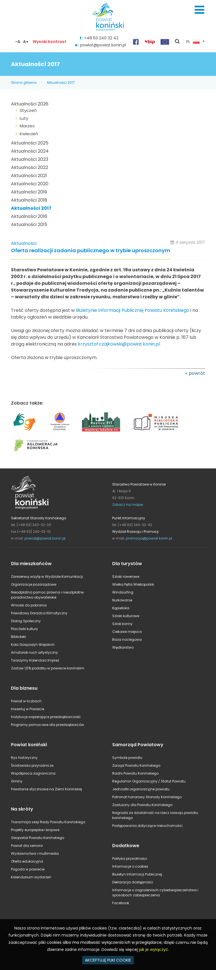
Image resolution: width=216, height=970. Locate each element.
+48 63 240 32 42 (101, 38)
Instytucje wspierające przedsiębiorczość (46, 716)
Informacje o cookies (130, 866)
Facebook (120, 903)
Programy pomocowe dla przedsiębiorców (47, 724)
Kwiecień (29, 134)
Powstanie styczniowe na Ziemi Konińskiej (46, 789)
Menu (199, 9)
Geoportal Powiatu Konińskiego (37, 837)
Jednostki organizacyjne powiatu (141, 789)
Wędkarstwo (123, 647)
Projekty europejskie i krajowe (35, 829)
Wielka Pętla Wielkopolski (133, 584)
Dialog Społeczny (26, 621)
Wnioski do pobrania (29, 605)
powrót (197, 373)
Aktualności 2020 (29, 184)
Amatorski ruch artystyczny (34, 652)
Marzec (27, 126)
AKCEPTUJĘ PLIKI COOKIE (108, 960)
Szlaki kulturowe (125, 615)
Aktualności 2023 (29, 159)
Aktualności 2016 (29, 216)
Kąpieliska (120, 608)
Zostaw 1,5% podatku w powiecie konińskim (47, 668)
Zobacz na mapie (127, 504)
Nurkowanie (122, 600)
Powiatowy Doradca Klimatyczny (39, 613)
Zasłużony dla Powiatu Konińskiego (142, 804)
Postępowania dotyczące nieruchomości (147, 825)
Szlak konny (122, 623)
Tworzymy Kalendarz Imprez (35, 660)
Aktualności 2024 (30, 151)
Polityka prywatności (129, 858)
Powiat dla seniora (27, 845)
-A (17, 41)
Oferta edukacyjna (27, 861)
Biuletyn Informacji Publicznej (137, 874)
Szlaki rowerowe (125, 576)
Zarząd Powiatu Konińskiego (136, 765)
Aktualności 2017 (61, 82)
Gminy (16, 781)
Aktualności (24, 243)
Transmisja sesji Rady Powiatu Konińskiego (48, 822)
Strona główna (24, 82)
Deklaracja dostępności (132, 882)
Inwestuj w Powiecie (27, 709)
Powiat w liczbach (26, 701)
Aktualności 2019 (29, 192)
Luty (24, 118)
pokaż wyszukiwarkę (177, 42)
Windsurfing (122, 592)
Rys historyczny (24, 757)
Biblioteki (18, 636)
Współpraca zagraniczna (33, 773)
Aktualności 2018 (29, 200)
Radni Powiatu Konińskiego (135, 773)
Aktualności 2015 (29, 224)
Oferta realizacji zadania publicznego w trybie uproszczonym (90, 250)
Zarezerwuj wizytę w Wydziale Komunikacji (47, 576)
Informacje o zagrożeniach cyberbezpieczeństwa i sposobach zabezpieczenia (155, 892)
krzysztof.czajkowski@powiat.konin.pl (119, 344)
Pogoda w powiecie (27, 869)
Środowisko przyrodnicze (32, 765)
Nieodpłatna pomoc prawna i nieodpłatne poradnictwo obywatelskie (47, 595)
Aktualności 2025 (29, 143)
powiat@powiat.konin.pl (103, 45)
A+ (25, 41)
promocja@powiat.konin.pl (149, 538)
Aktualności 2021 (29, 175)
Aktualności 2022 (29, 167)
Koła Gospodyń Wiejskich (33, 644)
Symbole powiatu (127, 757)
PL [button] (193, 41)
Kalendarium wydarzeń (31, 877)
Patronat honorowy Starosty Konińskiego (147, 797)
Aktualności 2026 (29, 104)
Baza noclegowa (127, 639)
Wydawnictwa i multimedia (35, 853)
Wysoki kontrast (49, 41)
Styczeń (28, 110)
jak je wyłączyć (153, 949)
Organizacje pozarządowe (33, 584)
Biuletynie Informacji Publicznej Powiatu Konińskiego (132, 310)
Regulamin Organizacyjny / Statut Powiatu (149, 781)
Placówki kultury (24, 628)
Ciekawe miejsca (127, 631)
